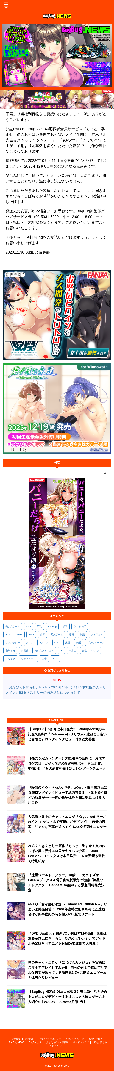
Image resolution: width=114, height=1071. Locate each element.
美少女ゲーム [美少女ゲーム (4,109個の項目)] (12, 626)
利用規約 (29, 1039)
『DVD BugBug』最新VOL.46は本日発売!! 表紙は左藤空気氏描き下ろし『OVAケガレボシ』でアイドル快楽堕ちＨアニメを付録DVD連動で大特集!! (67, 938)
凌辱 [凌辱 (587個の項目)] (42, 634)
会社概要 (16, 1039)
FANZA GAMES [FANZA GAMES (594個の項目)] (14, 634)
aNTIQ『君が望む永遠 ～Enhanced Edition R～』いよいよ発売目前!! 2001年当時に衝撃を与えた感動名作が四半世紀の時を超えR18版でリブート (67, 909)
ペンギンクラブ (81, 1042)
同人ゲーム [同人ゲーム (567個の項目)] (57, 634)
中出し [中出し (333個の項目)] (72, 650)
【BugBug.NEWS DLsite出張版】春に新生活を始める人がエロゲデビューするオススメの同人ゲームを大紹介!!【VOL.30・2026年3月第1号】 (67, 997)
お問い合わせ (95, 1039)
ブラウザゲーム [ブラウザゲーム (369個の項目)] (95, 642)
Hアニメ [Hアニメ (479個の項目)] (43, 642)
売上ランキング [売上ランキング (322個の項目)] (90, 650)
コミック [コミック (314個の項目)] (10, 658)
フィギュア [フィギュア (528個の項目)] (97, 634)
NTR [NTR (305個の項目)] (55, 658)
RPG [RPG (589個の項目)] (31, 634)
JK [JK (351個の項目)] (61, 650)
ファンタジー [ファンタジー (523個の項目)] (12, 642)
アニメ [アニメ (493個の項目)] (29, 642)
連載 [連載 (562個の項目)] (71, 634)
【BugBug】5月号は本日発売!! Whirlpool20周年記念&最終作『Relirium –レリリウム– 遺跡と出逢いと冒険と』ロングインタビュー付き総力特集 (67, 734)
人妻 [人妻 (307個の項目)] (44, 658)
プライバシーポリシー (50, 1039)
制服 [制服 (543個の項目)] (82, 634)
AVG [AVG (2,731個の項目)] (28, 626)
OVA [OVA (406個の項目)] (57, 642)
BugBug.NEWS (16, 1042)
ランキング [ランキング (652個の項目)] (80, 626)
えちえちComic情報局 (57, 1042)
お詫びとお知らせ (75, 1039)
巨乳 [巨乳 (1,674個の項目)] (39, 626)
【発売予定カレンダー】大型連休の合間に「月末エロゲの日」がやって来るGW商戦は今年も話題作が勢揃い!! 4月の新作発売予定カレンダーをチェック (67, 763)
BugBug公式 (35, 1042)
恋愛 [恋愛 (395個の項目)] (67, 642)
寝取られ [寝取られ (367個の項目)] (10, 650)
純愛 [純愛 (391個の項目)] (78, 642)
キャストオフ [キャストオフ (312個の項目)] (28, 658)
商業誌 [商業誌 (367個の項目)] (24, 650)
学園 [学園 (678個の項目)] (65, 626)
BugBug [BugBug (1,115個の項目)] (52, 626)
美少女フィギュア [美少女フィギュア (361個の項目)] (44, 650)
